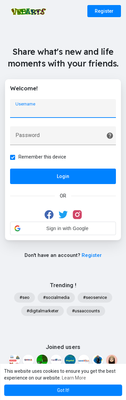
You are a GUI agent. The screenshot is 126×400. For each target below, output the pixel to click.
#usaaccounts (86, 310)
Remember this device (42, 157)
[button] (63, 228)
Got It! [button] (63, 390)
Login (63, 176)
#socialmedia (56, 297)
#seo (24, 297)
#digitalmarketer (42, 310)
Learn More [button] (74, 378)
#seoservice (95, 297)
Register (104, 11)
